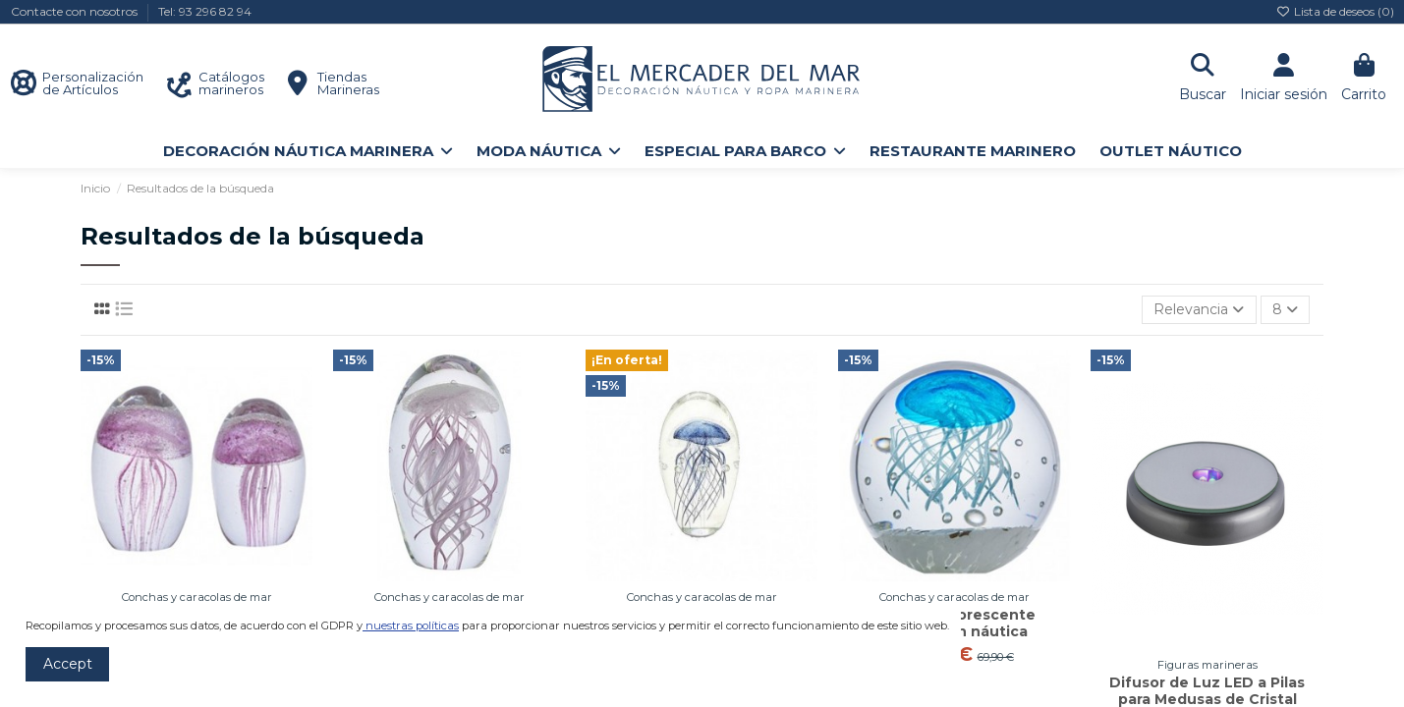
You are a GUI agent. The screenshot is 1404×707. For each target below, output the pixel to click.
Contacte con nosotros (75, 11)
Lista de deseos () (1335, 11)
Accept (67, 664)
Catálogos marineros (231, 83)
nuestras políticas (412, 625)
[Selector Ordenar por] (1199, 310)
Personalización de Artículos (92, 83)
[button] (308, 151)
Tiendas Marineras (348, 83)
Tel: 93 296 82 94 (205, 11)
